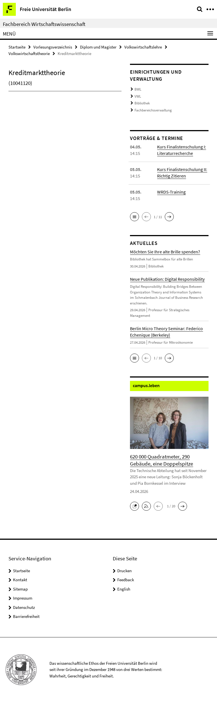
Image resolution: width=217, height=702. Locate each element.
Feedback (125, 579)
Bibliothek (142, 103)
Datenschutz (24, 607)
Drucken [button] (124, 570)
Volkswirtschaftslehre (143, 47)
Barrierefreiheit (26, 616)
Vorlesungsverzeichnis (52, 47)
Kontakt (20, 579)
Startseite (16, 47)
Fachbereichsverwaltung (153, 110)
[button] (134, 216)
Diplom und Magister (98, 47)
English (123, 589)
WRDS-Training (171, 192)
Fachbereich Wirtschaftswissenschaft (44, 24)
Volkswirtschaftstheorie (29, 53)
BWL (137, 89)
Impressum (22, 598)
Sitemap (20, 589)
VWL (137, 96)
